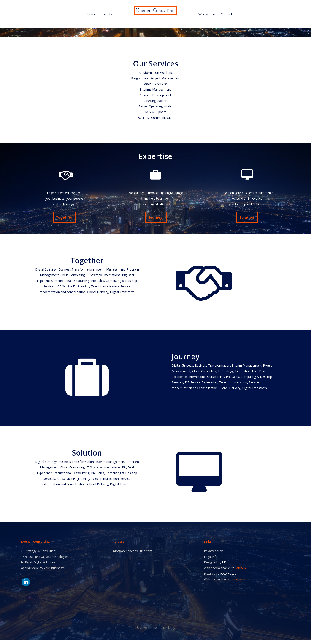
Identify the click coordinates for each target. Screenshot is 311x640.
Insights (106, 14)
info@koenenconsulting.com (132, 551)
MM (225, 562)
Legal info (211, 557)
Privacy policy (213, 551)
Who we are (207, 14)
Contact (226, 14)
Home (91, 14)
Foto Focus (228, 573)
